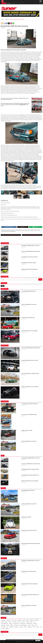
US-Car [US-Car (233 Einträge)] (34, 626)
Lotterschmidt (32, 230)
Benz (21, 230)
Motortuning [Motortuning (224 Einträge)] (3, 625)
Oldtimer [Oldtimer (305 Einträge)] (11, 625)
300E (19, 230)
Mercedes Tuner (12, 230)
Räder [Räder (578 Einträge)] (36, 625)
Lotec (29, 230)
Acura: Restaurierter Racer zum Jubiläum (29, 330)
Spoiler (10, 231)
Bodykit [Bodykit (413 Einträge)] (2, 621)
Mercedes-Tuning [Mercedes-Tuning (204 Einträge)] (16, 623)
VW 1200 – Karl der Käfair (26, 517)
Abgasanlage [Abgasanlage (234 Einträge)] (3, 620)
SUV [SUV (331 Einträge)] (7, 626)
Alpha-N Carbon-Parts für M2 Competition (30, 269)
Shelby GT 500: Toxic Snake (27, 430)
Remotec (3, 231)
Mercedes (36, 230)
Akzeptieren (38, 640)
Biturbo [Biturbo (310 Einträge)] (24, 620)
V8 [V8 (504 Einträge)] (1, 628)
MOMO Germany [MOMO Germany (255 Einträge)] (29, 623)
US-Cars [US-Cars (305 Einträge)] (38, 626)
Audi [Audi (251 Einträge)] (15, 620)
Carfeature (4, 230)
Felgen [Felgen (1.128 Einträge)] (31, 621)
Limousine (25, 230)
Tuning (12, 231)
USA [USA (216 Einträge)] (41, 626)
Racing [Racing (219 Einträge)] (33, 625)
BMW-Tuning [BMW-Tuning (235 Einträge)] (32, 620)
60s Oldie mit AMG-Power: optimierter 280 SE (30, 373)
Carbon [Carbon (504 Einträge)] (6, 621)
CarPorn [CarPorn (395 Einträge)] (10, 621)
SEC (8, 231)
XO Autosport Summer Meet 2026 (28, 317)
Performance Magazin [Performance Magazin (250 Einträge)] (23, 625)
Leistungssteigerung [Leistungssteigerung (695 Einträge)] (4, 623)
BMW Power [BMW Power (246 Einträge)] (37, 620)
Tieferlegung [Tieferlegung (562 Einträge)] (11, 626)
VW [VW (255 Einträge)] (3, 628)
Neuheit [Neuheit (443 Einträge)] (8, 625)
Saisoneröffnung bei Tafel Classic (28, 490)
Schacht (6, 231)
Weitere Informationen (31, 640)
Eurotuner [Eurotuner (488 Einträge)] (23, 621)
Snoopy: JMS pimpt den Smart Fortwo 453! (30, 360)
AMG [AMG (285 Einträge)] (12, 620)
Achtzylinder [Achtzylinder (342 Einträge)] (9, 620)
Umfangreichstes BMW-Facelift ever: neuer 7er (31, 245)
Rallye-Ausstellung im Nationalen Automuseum (31, 543)
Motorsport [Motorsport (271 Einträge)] (35, 623)
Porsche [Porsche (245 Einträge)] (29, 625)
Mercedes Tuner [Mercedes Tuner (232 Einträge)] (23, 623)
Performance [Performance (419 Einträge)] (16, 625)
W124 (5, 61)
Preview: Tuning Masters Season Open (29, 304)
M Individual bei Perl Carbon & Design (29, 262)
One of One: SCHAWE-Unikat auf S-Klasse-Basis (31, 251)
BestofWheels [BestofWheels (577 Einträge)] (19, 620)
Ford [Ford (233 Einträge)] (34, 621)
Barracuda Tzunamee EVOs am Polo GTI (29, 530)
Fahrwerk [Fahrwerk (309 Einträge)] (27, 621)
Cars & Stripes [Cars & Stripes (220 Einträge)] (14, 621)
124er (17, 230)
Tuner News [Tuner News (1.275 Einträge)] (21, 626)
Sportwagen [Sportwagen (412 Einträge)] (3, 626)
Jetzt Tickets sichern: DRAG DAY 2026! (29, 414)
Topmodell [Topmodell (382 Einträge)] (16, 626)
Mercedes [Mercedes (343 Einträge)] (10, 623)
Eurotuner (7, 230)
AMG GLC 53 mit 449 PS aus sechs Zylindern (30, 386)
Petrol (39, 230)
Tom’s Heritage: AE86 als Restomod (28, 291)
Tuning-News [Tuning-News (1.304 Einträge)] (30, 626)
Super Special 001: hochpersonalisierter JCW (30, 475)
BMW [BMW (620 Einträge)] (27, 620)
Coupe (23, 230)
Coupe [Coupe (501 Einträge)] (19, 621)
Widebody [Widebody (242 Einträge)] (7, 628)
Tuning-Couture (22, 104)
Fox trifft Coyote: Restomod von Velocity (30, 256)
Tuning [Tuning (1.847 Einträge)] (25, 626)
